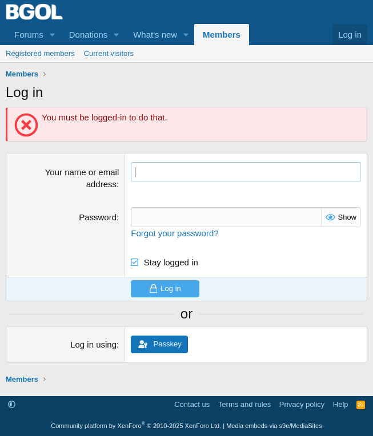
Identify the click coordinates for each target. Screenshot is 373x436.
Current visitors (109, 53)
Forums (28, 34)
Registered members (40, 53)
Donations (88, 34)
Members (221, 34)
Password (98, 217)
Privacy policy (301, 404)
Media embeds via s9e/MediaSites (274, 425)
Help (340, 404)
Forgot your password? (174, 233)
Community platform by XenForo (136, 425)
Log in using (93, 344)
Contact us (192, 404)
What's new (155, 34)
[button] (53, 34)
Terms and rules (244, 404)
